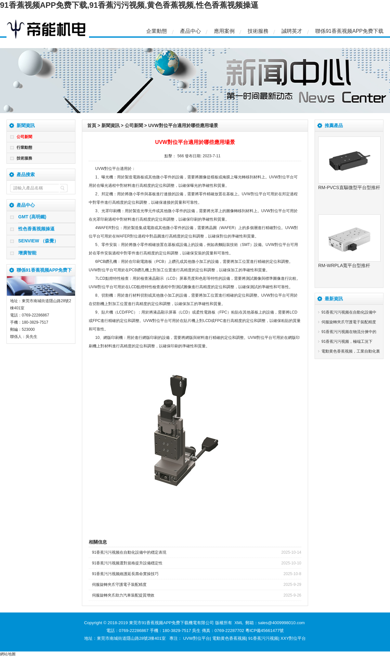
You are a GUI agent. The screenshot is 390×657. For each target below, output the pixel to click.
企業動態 (156, 31)
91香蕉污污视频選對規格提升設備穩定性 (127, 563)
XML (238, 622)
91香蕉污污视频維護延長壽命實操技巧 (125, 574)
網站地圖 (8, 654)
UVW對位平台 (196, 638)
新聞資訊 (110, 125)
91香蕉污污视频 (263, 638)
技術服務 (258, 31)
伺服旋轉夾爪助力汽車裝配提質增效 (123, 595)
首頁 (91, 125)
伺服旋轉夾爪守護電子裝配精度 (119, 584)
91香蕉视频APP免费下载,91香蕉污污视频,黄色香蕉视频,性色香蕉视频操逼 (129, 5)
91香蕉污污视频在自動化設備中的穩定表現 (129, 552)
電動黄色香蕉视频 (229, 638)
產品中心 (190, 31)
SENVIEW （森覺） (38, 240)
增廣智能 (27, 252)
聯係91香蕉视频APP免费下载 (349, 31)
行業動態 (24, 147)
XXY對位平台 (293, 638)
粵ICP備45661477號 (264, 630)
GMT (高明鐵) (32, 216)
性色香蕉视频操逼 (36, 228)
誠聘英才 (291, 31)
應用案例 (224, 31)
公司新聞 (24, 137)
